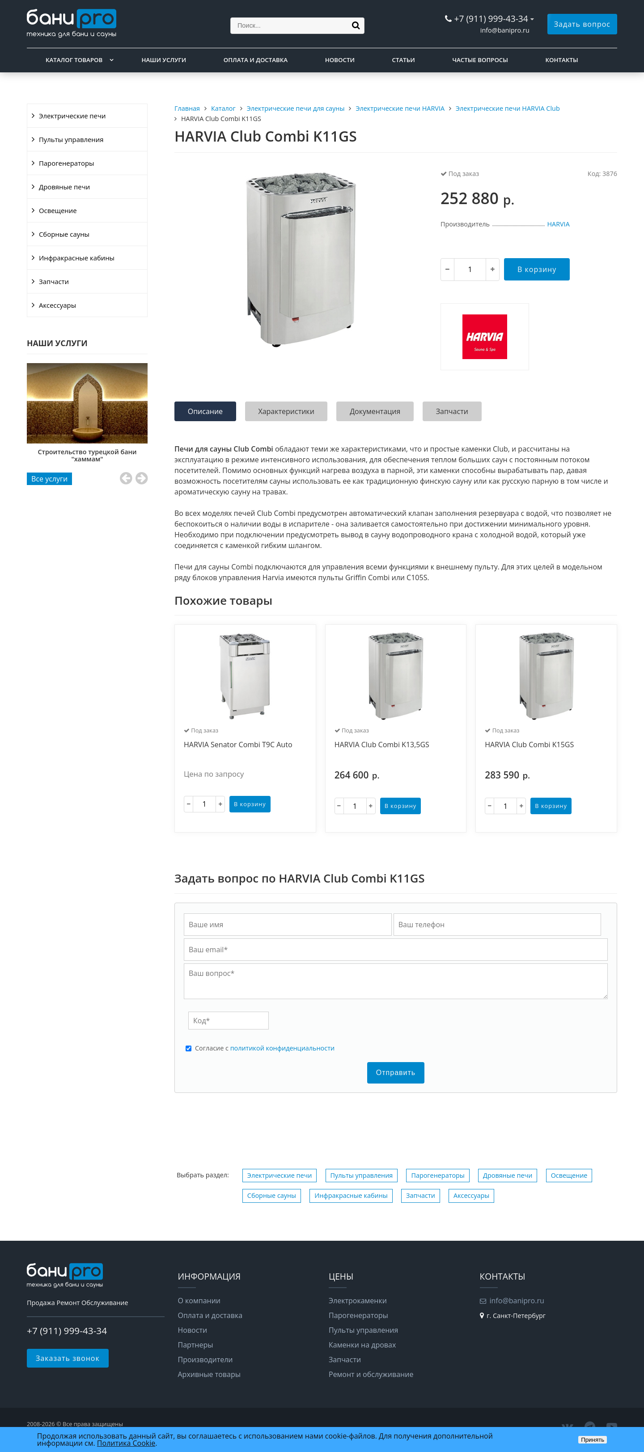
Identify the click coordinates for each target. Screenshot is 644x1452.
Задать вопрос (582, 24)
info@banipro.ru (505, 30)
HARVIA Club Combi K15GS (529, 745)
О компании (199, 1300)
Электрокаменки (358, 1300)
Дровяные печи (64, 186)
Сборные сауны (64, 234)
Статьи (403, 60)
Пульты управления (71, 139)
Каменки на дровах (362, 1344)
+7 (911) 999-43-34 (491, 19)
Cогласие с (265, 1048)
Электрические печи (72, 115)
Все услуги (49, 479)
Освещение (58, 210)
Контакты (562, 60)
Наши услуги (164, 60)
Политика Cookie (126, 1443)
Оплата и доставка (256, 60)
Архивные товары (209, 1374)
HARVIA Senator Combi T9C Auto (238, 745)
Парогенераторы (66, 163)
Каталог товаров (74, 60)
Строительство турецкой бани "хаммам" (87, 455)
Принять (592, 1439)
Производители (205, 1359)
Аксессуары (57, 305)
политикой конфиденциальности (282, 1048)
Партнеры (195, 1344)
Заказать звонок (68, 1358)
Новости (340, 60)
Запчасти (54, 281)
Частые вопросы (480, 60)
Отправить (395, 1072)
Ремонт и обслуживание (371, 1374)
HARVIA (558, 224)
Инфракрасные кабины (76, 257)
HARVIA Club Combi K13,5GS (382, 745)
